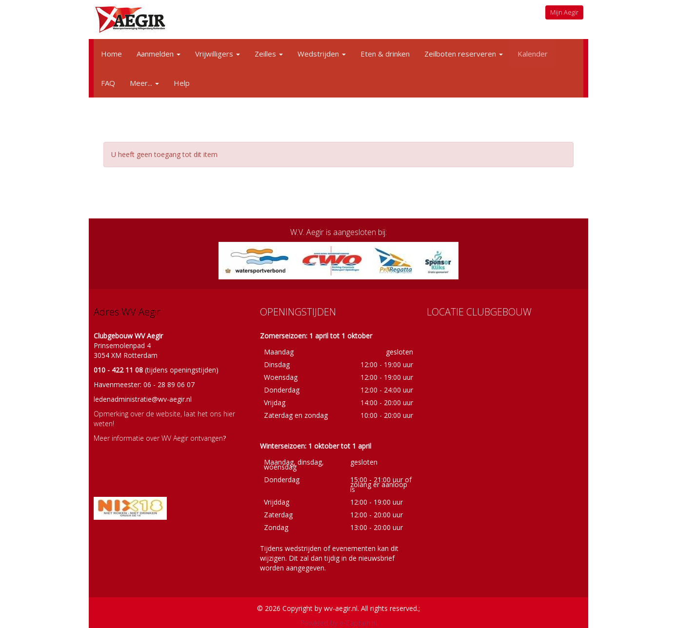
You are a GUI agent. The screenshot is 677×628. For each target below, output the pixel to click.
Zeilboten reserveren (463, 54)
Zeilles (269, 54)
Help (182, 83)
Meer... (144, 83)
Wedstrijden (322, 54)
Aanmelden (158, 54)
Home (111, 54)
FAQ (108, 83)
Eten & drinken (385, 54)
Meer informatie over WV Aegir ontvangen (158, 438)
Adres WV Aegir (127, 311)
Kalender (533, 54)
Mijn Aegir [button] (564, 12)
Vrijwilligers (217, 54)
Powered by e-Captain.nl (338, 623)
